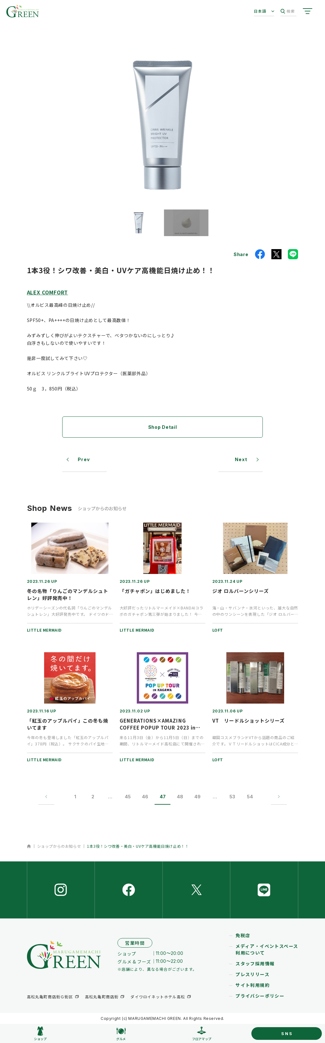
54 (250, 796)
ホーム (29, 846)
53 (232, 796)
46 (145, 796)
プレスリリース (252, 974)
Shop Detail (162, 427)
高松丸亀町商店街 (102, 996)
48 (180, 796)
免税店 (242, 935)
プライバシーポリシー (259, 996)
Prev (84, 459)
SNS (287, 1033)
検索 (288, 11)
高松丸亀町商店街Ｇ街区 (50, 996)
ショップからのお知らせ (59, 846)
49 (197, 796)
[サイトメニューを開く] (307, 11)
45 (128, 796)
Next (241, 459)
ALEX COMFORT (47, 292)
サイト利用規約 (252, 985)
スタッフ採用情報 (255, 963)
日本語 (260, 11)
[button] (138, 222)
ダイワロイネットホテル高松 (157, 996)
